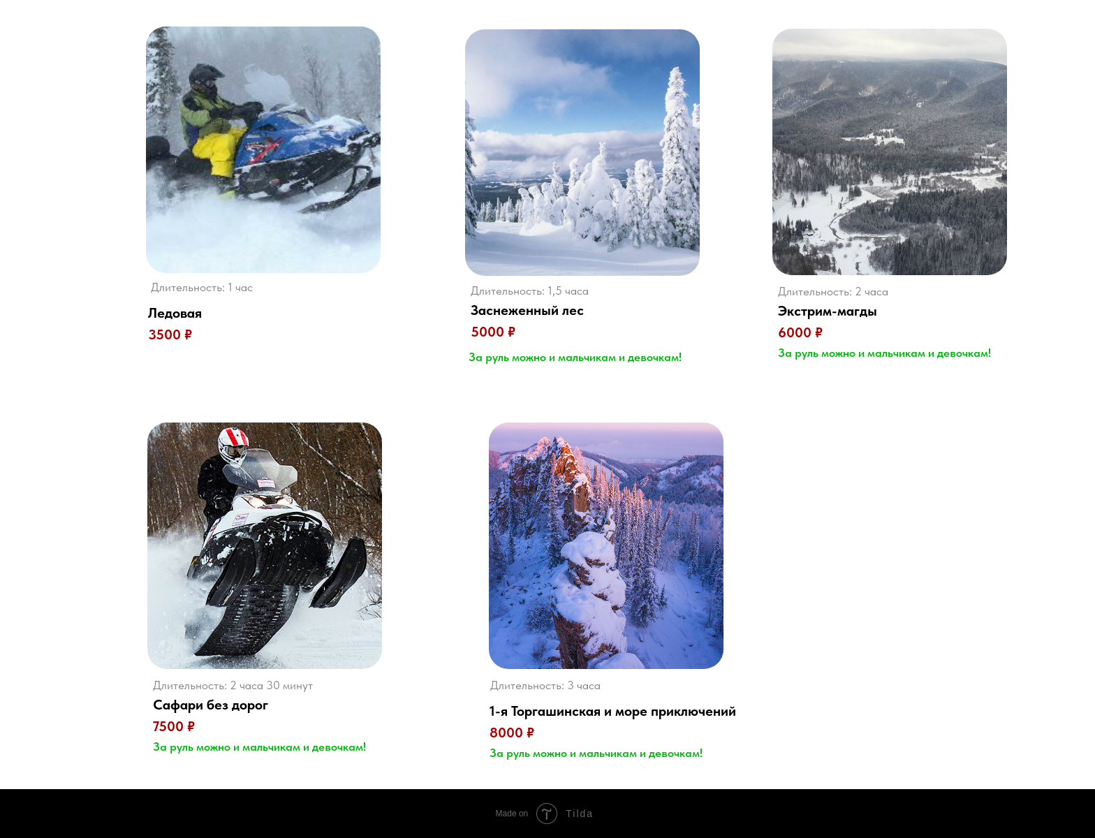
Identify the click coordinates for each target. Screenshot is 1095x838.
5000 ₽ (493, 331)
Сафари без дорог (210, 704)
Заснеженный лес (527, 310)
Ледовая (175, 312)
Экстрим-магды (827, 310)
